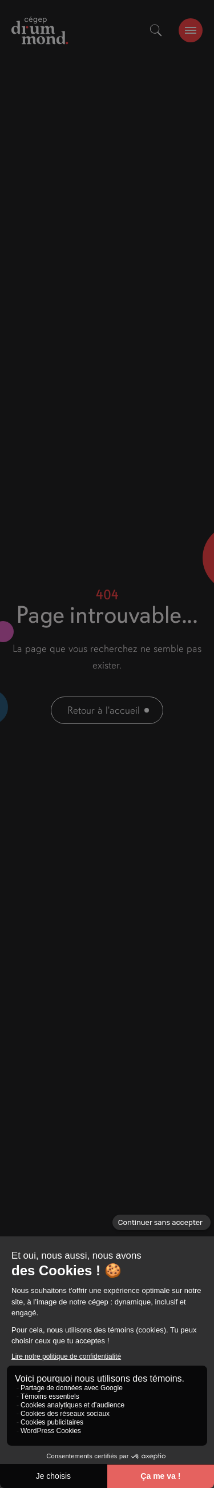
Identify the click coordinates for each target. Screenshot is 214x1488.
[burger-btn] (191, 30)
